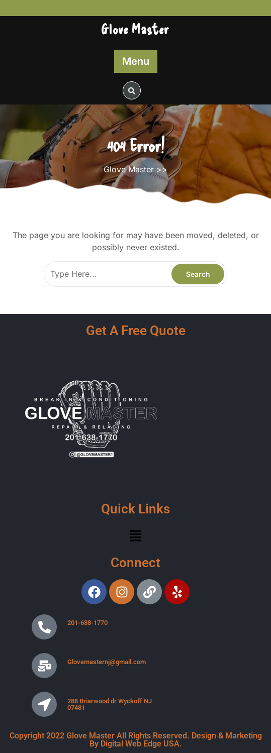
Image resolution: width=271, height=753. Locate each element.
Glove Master (135, 28)
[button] (135, 535)
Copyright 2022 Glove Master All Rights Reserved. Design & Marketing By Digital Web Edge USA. (136, 739)
